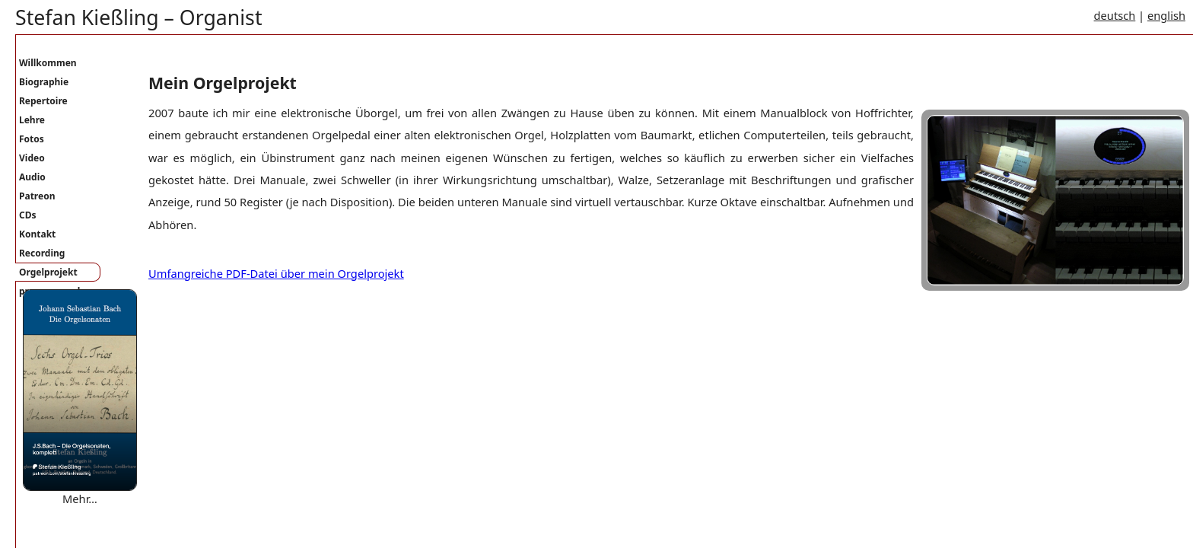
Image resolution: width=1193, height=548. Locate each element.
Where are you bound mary (94, 513)
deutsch (1115, 15)
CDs (28, 215)
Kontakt (37, 234)
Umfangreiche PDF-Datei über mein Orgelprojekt (276, 273)
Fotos (31, 138)
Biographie (43, 81)
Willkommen (48, 62)
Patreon (37, 196)
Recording (42, 253)
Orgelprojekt (48, 272)
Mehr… (79, 498)
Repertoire (43, 100)
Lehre (32, 119)
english (1166, 15)
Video (32, 157)
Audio (32, 176)
